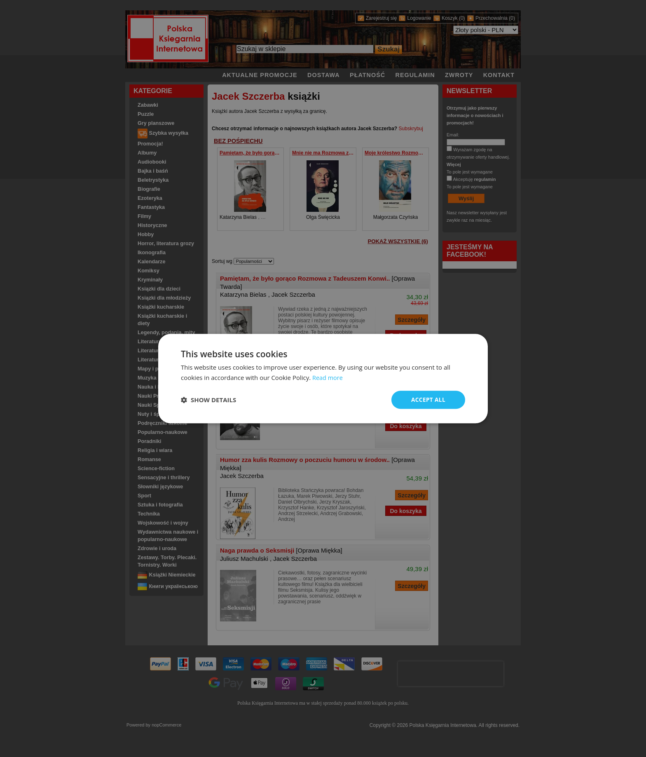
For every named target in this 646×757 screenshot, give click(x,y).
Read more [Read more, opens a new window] (328, 377)
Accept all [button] (428, 399)
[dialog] (323, 378)
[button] (208, 399)
